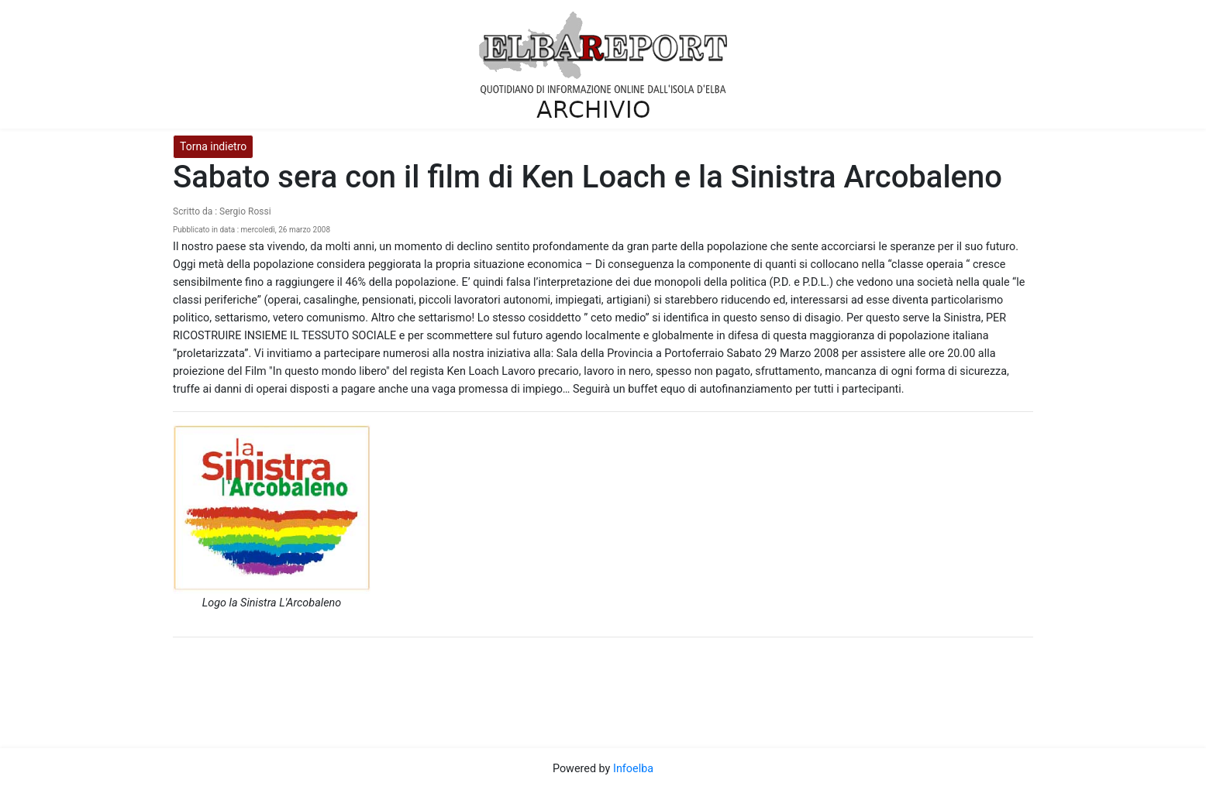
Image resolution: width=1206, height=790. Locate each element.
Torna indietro (213, 146)
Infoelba (633, 768)
